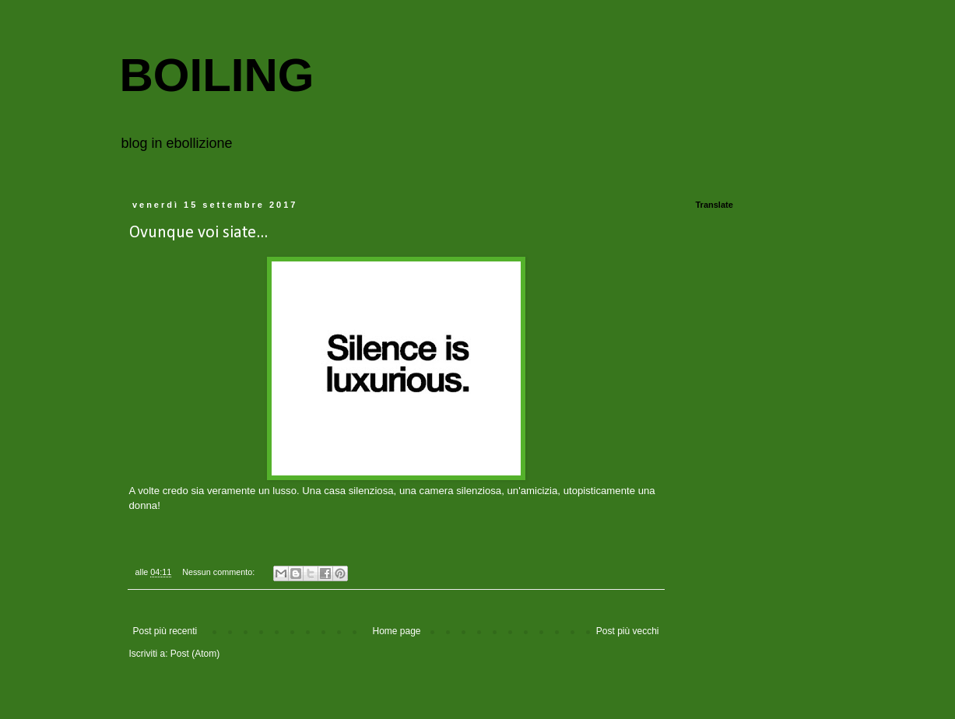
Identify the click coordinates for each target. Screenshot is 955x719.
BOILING (217, 75)
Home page (396, 631)
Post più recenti (165, 631)
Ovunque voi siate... (198, 233)
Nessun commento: (219, 572)
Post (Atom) (194, 653)
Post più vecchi (627, 631)
